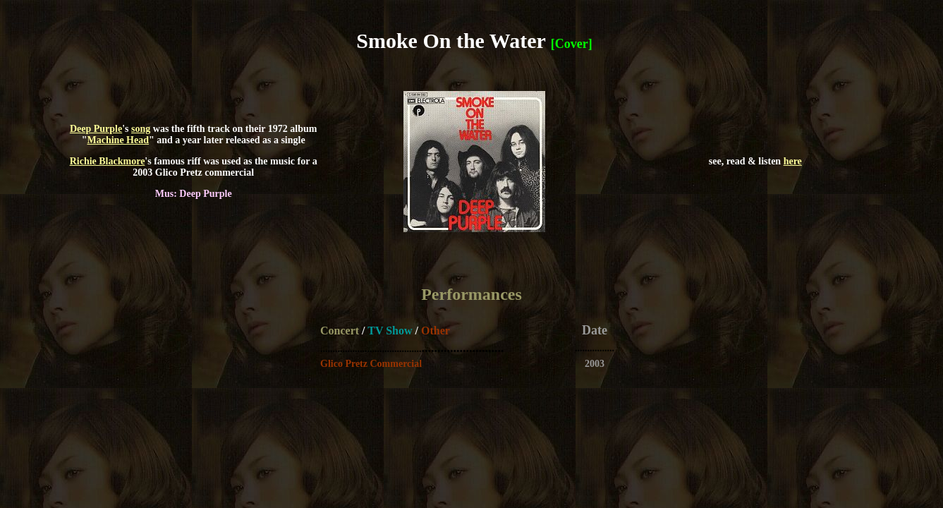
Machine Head (118, 140)
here (793, 161)
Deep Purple (96, 128)
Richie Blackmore (107, 161)
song (140, 128)
